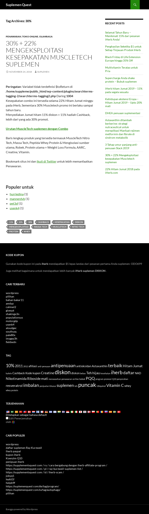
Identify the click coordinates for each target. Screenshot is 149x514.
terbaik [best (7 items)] (115, 365)
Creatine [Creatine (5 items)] (47, 373)
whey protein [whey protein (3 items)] (12, 390)
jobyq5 (10, 475)
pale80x (10, 335)
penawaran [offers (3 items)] (67, 379)
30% (30, 222)
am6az (10, 303)
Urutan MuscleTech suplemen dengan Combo (37, 128)
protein (13, 231)
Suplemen (43, 71)
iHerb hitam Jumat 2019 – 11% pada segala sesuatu (123, 90)
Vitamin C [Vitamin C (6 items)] (115, 385)
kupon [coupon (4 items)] (36, 373)
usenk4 (14, 208)
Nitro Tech (78, 226)
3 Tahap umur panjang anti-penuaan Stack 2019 (121, 146)
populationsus (14, 317)
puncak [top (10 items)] (87, 384)
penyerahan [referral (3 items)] (122, 379)
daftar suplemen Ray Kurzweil (24, 447)
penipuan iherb (15, 461)
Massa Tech (40, 226)
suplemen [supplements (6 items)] (65, 385)
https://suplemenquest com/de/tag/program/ (32, 486)
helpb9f (10, 482)
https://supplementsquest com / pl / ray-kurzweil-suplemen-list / (44, 468)
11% (11, 222)
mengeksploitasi (19, 226)
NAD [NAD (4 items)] (138, 373)
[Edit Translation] (7, 418)
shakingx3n (12, 314)
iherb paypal (13, 451)
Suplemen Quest (18, 5)
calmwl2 (11, 307)
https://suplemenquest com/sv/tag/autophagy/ (33, 489)
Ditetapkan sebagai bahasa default (26, 414)
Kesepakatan (62, 222)
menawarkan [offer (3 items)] (55, 379)
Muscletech (59, 226)
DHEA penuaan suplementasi (122, 113)
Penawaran (13, 36)
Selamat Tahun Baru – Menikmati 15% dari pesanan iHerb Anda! (122, 36)
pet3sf (14, 203)
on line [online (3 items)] (76, 379)
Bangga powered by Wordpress (22, 509)
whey (27, 231)
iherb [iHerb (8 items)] (117, 372)
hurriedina (17, 194)
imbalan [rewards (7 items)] (31, 385)
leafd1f (10, 479)
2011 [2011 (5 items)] (19, 366)
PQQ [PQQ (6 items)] (90, 378)
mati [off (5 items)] (44, 378)
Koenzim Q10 (14, 458)
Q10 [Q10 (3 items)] (114, 379)
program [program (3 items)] (99, 379)
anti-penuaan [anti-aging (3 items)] (44, 366)
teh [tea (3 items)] (76, 386)
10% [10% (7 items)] (10, 365)
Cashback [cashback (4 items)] (18, 373)
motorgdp (12, 321)
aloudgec (11, 328)
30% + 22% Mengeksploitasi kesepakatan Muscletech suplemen (49, 53)
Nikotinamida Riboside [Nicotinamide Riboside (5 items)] (23, 378)
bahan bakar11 (15, 300)
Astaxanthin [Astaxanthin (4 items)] (99, 366)
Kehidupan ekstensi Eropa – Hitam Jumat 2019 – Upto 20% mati (123, 102)
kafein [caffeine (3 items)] (9, 373)
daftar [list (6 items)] (128, 372)
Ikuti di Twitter (46, 161)
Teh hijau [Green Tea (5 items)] (93, 373)
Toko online (30, 36)
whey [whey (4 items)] (127, 385)
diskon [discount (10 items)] (63, 372)
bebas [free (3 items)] (83, 373)
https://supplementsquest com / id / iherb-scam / (35, 472)
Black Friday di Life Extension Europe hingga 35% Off (122, 58)
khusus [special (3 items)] (52, 386)
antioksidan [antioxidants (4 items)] (83, 366)
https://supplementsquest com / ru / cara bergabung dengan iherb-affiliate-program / (56, 465)
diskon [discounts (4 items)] (75, 373)
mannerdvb (17, 199)
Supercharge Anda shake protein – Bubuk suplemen (121, 79)
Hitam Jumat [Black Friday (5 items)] (133, 366)
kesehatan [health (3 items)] (105, 373)
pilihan (10, 296)
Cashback (43, 222)
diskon (79, 222)
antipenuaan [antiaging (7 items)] (63, 365)
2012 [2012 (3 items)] (25, 366)
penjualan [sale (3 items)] (44, 386)
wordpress (12, 293)
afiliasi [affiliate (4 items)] (33, 366)
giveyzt (10, 310)
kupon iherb (13, 454)
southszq (11, 331)
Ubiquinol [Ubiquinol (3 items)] (101, 386)
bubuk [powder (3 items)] (82, 379)
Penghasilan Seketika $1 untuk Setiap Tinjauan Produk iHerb (123, 48)
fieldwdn (11, 342)
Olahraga (46, 36)
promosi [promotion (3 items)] (108, 379)
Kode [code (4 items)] (28, 373)
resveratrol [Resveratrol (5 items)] (14, 385)
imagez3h (11, 338)
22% (21, 222)
